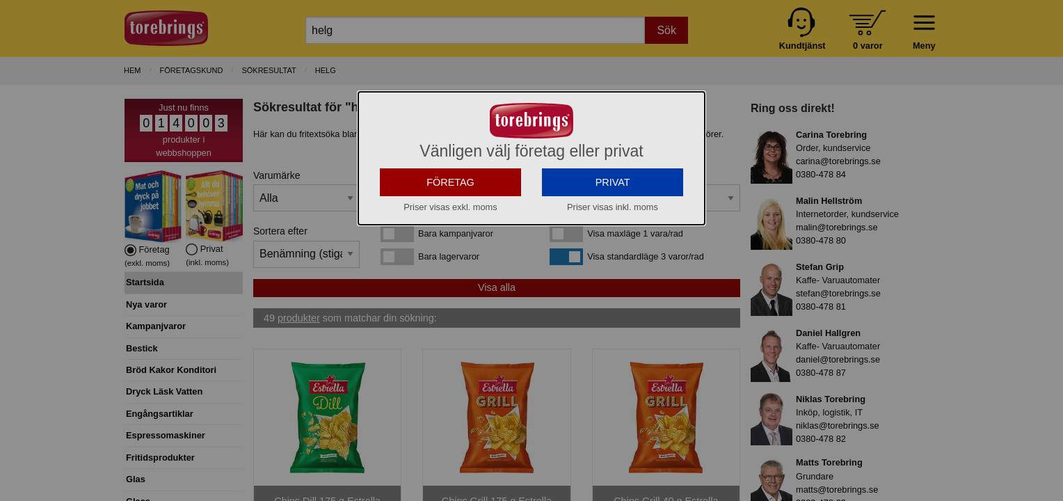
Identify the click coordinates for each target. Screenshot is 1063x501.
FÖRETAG (450, 182)
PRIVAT (613, 182)
